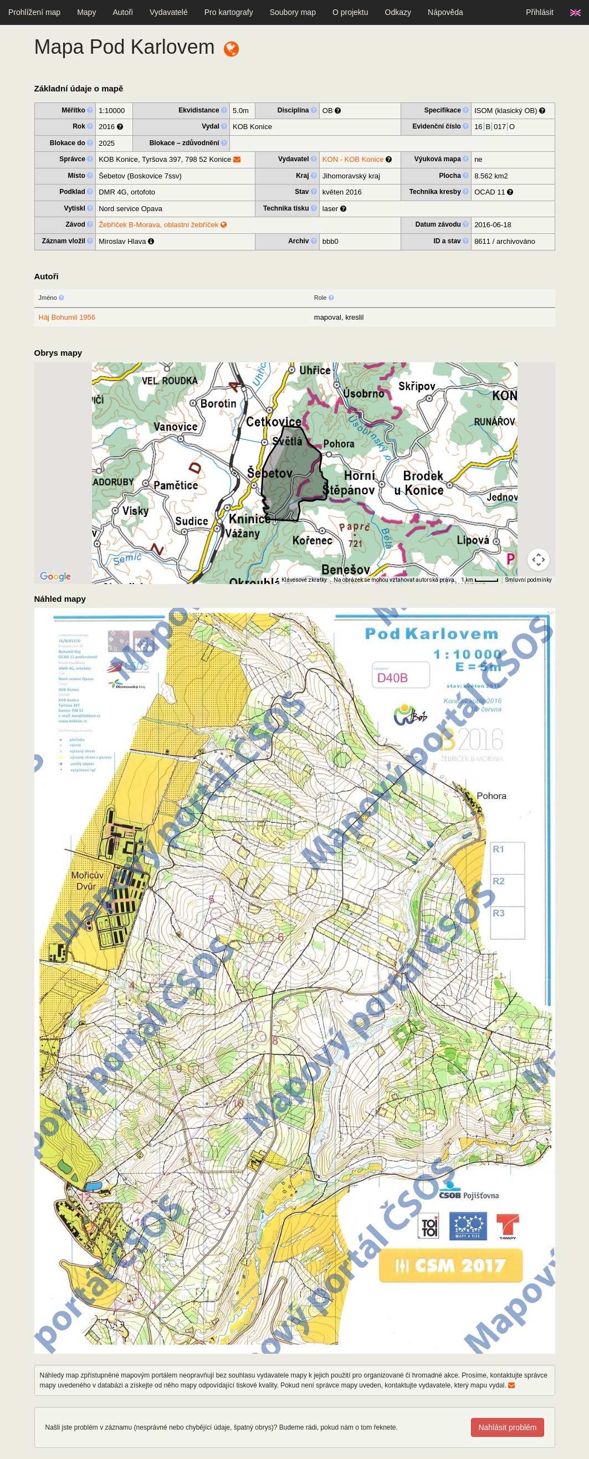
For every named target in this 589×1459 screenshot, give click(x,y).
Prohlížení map (34, 12)
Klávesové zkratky (304, 580)
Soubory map (293, 12)
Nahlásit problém (507, 1427)
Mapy (86, 12)
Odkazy (398, 12)
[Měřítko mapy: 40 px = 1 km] (480, 580)
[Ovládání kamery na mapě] (538, 560)
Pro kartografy (228, 12)
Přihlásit (540, 12)
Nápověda (445, 12)
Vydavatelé (169, 12)
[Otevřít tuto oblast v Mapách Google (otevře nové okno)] (55, 577)
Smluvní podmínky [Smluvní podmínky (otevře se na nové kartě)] (528, 580)
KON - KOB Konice (353, 159)
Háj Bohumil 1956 (67, 317)
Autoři (122, 12)
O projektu (350, 12)
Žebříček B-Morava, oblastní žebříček (163, 225)
